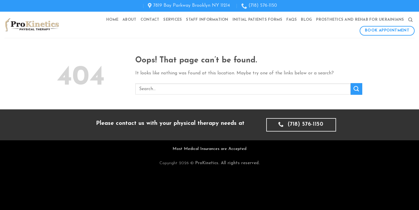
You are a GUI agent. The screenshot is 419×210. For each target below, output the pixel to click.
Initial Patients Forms (257, 20)
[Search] (410, 19)
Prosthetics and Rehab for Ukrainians (360, 20)
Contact (150, 20)
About (129, 20)
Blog (306, 20)
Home (112, 20)
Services (172, 20)
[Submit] (356, 88)
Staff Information (207, 20)
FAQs (291, 20)
